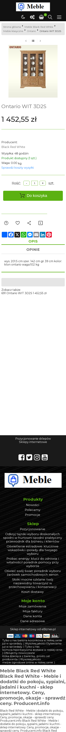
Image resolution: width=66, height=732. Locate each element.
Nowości (32, 505)
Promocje (32, 514)
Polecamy (32, 510)
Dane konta (32, 616)
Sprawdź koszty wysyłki (17, 167)
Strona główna (12, 26)
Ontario (31, 31)
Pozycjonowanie (32, 529)
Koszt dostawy (32, 592)
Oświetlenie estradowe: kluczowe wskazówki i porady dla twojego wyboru (32, 549)
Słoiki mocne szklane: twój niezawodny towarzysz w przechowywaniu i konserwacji (32, 583)
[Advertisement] (33, 328)
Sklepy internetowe (33, 442)
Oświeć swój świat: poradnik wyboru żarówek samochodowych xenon (33, 572)
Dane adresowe (32, 621)
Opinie (33, 249)
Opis (33, 241)
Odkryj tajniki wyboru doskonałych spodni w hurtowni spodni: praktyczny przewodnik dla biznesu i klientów (32, 537)
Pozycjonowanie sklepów (33, 438)
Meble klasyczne (13, 31)
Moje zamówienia (32, 606)
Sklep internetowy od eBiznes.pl (33, 629)
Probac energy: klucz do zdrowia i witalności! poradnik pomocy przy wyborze (33, 562)
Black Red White (13, 147)
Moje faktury (33, 611)
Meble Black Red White (38, 26)
